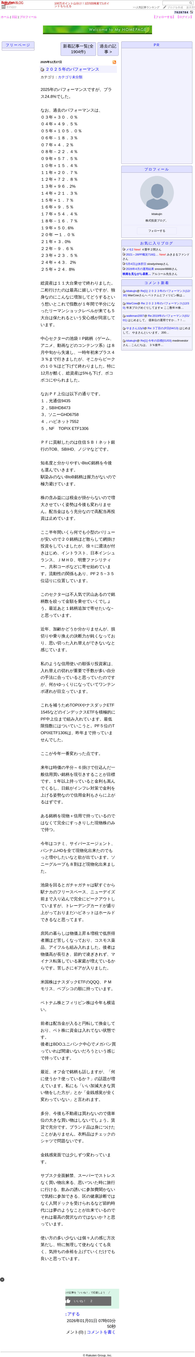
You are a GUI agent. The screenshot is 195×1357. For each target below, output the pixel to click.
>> (146, 7)
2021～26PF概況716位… (142, 254)
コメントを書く (101, 1332)
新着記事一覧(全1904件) (78, 49)
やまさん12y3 (135, 328)
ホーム (5, 17)
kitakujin (131, 291)
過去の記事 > (108, 49)
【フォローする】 (164, 17)
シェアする (69, 1314)
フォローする (156, 230)
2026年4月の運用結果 (140, 269)
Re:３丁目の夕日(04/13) (163, 328)
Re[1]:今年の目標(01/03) (156, 340)
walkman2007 (135, 315)
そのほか (11, 7)
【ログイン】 (184, 17)
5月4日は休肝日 (136, 264)
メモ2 (129, 249)
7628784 (181, 12)
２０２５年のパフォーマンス (72, 69)
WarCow (131, 303)
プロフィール (28, 17)
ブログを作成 (175, 7)
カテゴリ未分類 (70, 77)
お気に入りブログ (156, 243)
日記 (14, 17)
